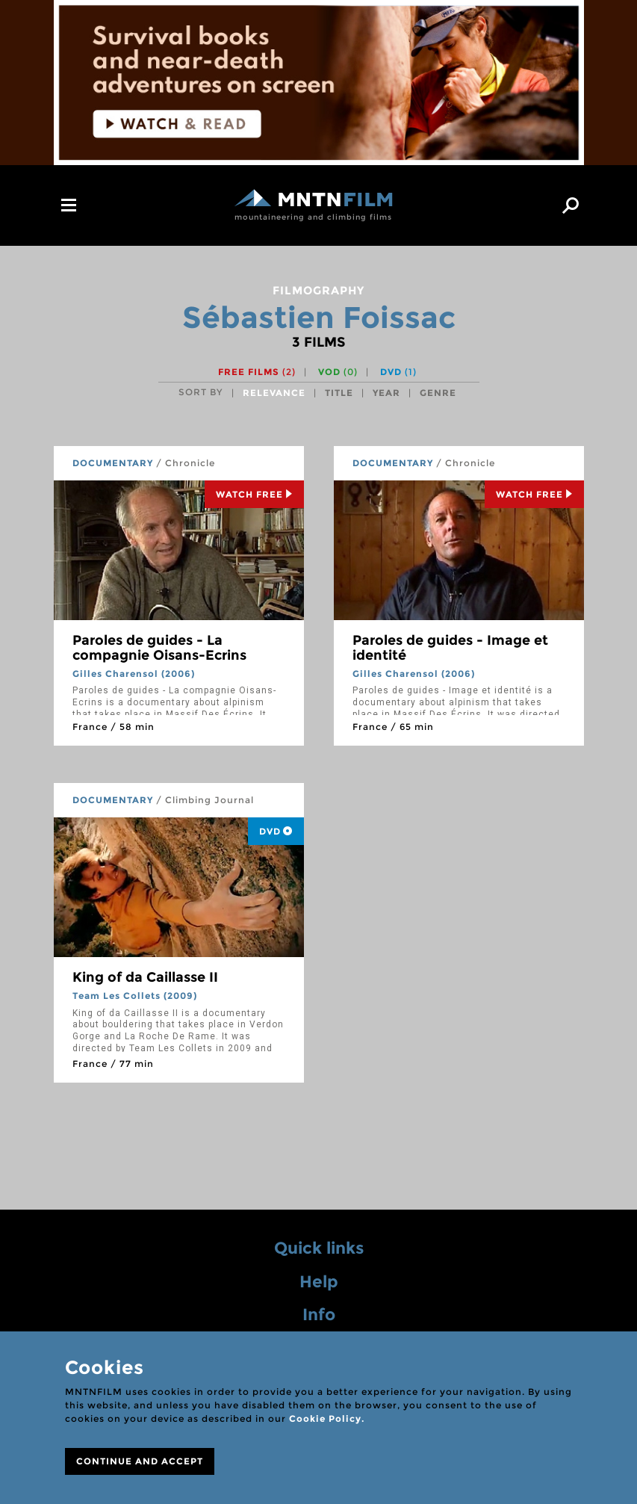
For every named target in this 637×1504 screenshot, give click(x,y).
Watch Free (254, 494)
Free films (257, 371)
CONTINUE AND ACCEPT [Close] (139, 1461)
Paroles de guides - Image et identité (450, 647)
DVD (398, 371)
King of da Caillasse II (145, 977)
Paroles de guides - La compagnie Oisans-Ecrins (159, 647)
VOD (338, 371)
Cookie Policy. (326, 1418)
